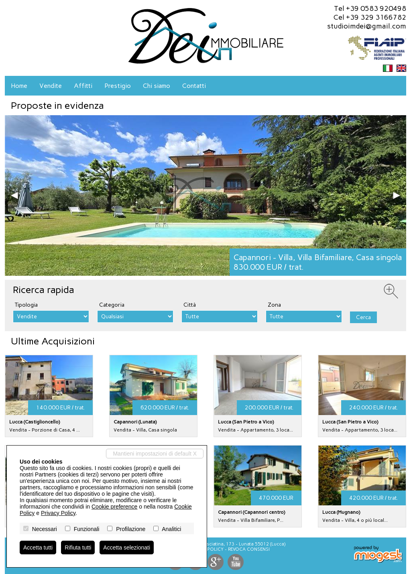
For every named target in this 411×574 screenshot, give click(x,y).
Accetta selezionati (126, 547)
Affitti (83, 86)
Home (19, 86)
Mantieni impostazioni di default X (155, 453)
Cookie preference (114, 506)
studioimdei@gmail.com (366, 26)
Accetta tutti (38, 547)
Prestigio (117, 86)
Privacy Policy (58, 513)
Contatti (194, 86)
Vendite (50, 86)
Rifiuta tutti (78, 547)
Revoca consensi (249, 549)
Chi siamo (156, 86)
